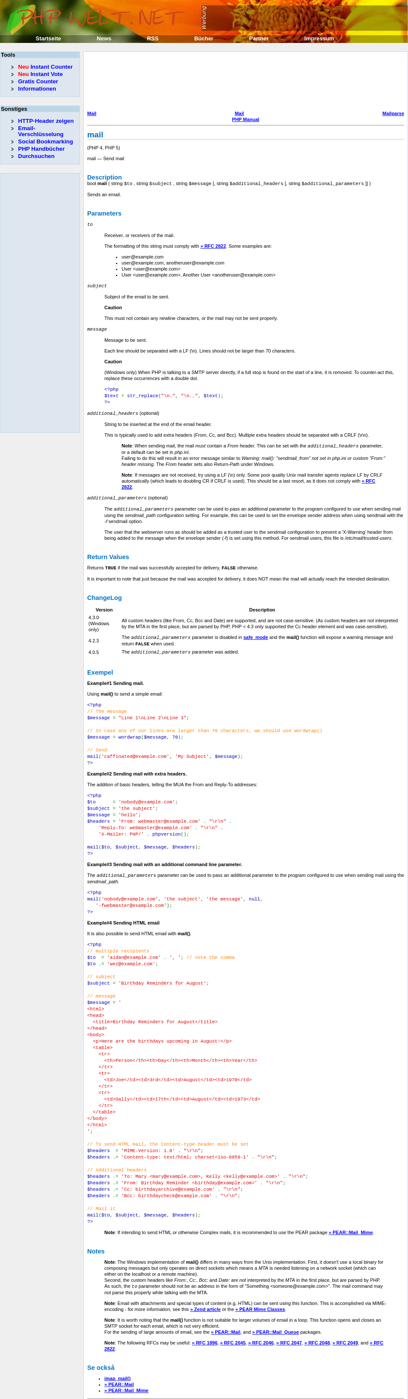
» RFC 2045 (232, 1306)
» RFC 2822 (213, 245)
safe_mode (256, 632)
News (104, 38)
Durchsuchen (36, 156)
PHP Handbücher (41, 149)
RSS (152, 38)
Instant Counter (45, 67)
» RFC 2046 (261, 1306)
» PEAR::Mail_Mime (351, 1196)
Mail (91, 113)
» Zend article (205, 1272)
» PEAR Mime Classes (260, 1272)
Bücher (203, 38)
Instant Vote (40, 74)
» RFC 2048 (317, 1306)
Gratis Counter (38, 81)
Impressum (319, 38)
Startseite (48, 38)
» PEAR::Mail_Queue (275, 1295)
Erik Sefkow (273, 1392)
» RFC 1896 (204, 1306)
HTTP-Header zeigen (46, 121)
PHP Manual (245, 119)
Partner (259, 38)
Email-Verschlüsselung (41, 131)
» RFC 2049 (345, 1306)
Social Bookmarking (45, 141)
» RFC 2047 (288, 1306)
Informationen (37, 88)
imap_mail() (117, 1341)
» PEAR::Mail (225, 1295)
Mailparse (393, 113)
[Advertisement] (124, 82)
